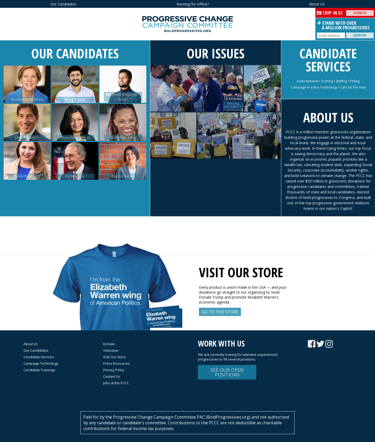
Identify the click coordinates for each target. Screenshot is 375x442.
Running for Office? (193, 4)
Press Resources (116, 363)
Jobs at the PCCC (116, 383)
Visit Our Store (114, 357)
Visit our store (241, 272)
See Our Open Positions (227, 372)
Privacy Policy (113, 370)
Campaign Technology (40, 363)
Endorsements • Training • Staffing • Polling (328, 81)
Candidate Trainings (39, 370)
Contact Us (111, 376)
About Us (317, 4)
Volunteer (111, 350)
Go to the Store (220, 312)
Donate (359, 13)
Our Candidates (63, 4)
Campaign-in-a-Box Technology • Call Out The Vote (328, 87)
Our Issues (216, 53)
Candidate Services (328, 60)
